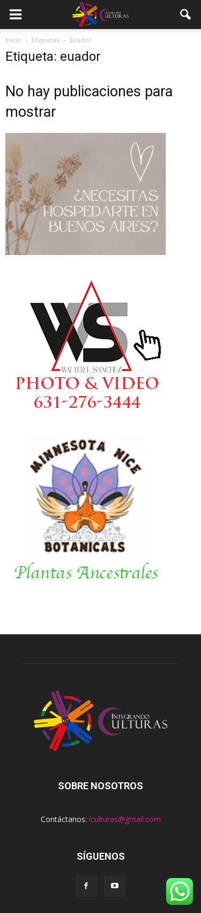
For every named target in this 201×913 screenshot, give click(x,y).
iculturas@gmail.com (125, 819)
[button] (186, 14)
